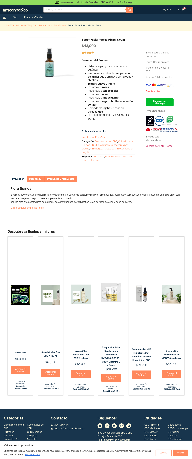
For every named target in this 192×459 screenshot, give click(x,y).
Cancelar (163, 453)
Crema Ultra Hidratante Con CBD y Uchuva (81, 354)
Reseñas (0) (35, 179)
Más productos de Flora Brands (27, 208)
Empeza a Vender (33, 17)
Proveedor (18, 179)
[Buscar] (129, 10)
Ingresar (167, 9)
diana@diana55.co (111, 391)
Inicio (6, 25)
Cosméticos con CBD (106, 141)
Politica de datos (32, 455)
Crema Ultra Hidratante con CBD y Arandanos (171, 354)
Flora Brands (60, 25)
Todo (15, 17)
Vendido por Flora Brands (95, 137)
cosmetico (98, 156)
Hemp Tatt (20, 353)
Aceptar (180, 453)
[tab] (18, 179)
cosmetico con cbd (115, 156)
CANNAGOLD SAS (51, 389)
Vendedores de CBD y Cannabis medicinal (31, 25)
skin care (95, 160)
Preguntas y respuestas (60, 179)
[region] (96, 450)
